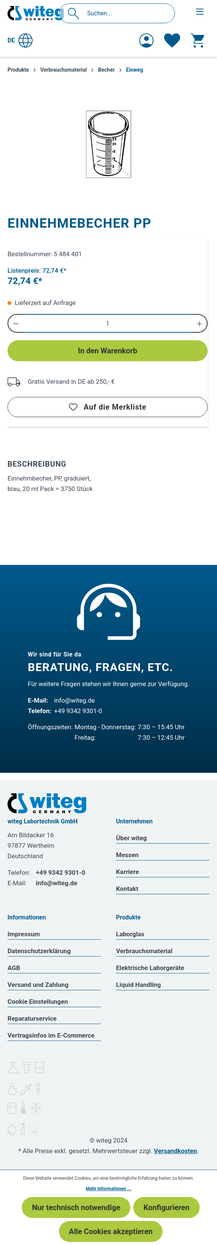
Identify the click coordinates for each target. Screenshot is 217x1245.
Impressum (24, 934)
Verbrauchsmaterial (144, 951)
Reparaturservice (32, 1018)
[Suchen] (75, 13)
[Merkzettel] (172, 40)
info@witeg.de (74, 700)
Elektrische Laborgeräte (150, 968)
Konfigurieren (166, 1207)
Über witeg (131, 838)
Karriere (127, 872)
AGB (14, 968)
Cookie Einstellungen (38, 1001)
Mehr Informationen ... (108, 1188)
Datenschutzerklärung (39, 951)
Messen (127, 855)
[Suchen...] (125, 13)
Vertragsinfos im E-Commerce (51, 1035)
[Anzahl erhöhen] (200, 323)
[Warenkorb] (197, 40)
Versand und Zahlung (38, 984)
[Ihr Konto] (146, 40)
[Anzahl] (108, 323)
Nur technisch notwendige (76, 1207)
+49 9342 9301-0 (78, 711)
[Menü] (199, 11)
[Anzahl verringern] (16, 323)
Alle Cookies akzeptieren (111, 1231)
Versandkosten (175, 1151)
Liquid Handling (138, 984)
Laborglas (130, 934)
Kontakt (127, 888)
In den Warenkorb (107, 350)
